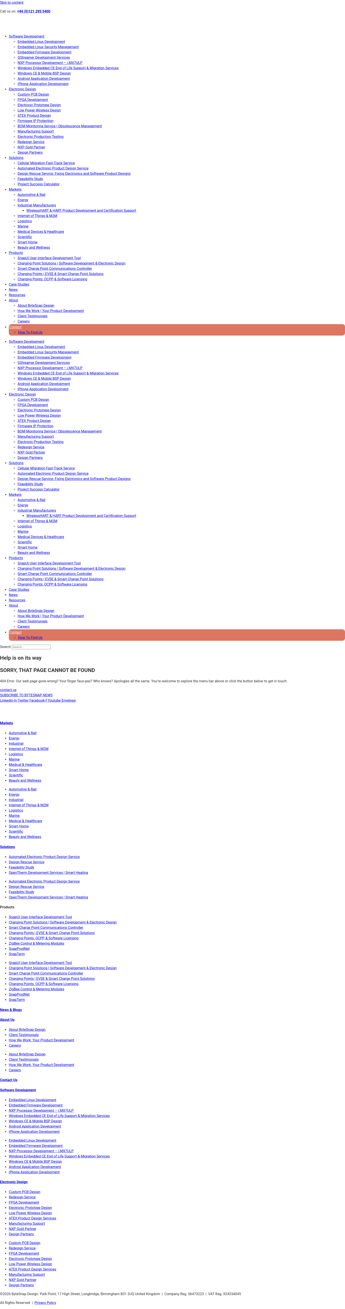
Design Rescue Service (26, 862)
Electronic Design (22, 89)
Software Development (26, 36)
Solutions (16, 158)
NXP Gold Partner (31, 147)
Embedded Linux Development (41, 42)
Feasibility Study (30, 179)
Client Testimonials (33, 316)
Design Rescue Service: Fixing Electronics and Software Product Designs (74, 174)
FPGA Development (33, 100)
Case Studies (19, 284)
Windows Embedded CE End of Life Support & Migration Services (68, 68)
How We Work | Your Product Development (51, 311)
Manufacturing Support (36, 131)
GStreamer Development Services (44, 57)
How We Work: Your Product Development (41, 1040)
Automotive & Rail (31, 195)
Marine (23, 226)
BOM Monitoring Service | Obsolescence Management (60, 126)
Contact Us (8, 1080)
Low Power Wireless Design (39, 110)
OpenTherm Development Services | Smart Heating (48, 873)
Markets (15, 189)
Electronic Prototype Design (39, 105)
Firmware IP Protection (35, 121)
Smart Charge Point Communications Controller (55, 269)
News (13, 290)
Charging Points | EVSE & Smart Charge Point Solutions (60, 274)
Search (5, 647)
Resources (17, 295)
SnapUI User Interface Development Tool (49, 258)
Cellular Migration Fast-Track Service (46, 163)
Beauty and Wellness (34, 247)
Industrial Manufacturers (37, 205)
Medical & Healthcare (25, 765)
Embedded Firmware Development (44, 52)
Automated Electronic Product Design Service (53, 168)
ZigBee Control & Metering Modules (36, 943)
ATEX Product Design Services (32, 1218)
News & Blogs (11, 1010)
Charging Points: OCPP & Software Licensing (52, 279)
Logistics (25, 221)
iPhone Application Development (43, 84)
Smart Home (27, 242)
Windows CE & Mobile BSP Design (44, 73)
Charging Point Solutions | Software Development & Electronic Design (71, 263)
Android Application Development (44, 79)
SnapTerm (17, 954)
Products (16, 253)
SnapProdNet (19, 949)
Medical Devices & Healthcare (41, 232)
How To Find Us (30, 332)
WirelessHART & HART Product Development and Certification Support (81, 210)
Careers (24, 321)
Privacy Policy (45, 1303)
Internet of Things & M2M (37, 216)
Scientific (25, 237)
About (13, 300)
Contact (15, 327)
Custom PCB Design (33, 94)
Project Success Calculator (39, 184)
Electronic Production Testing (40, 137)
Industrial (16, 743)
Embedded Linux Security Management (48, 47)
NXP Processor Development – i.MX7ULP (50, 63)
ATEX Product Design (34, 115)
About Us (7, 1020)
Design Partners (30, 152)
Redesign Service (31, 142)
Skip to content (12, 2)
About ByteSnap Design (36, 305)
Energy (23, 200)
